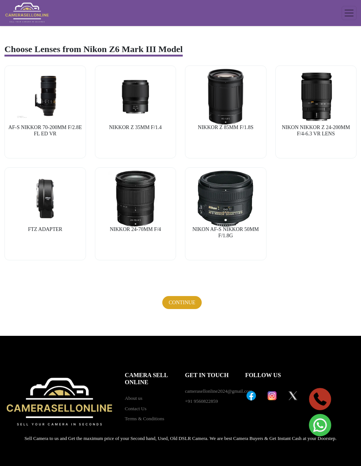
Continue (182, 302)
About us (133, 398)
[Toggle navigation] (349, 13)
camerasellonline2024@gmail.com (218, 391)
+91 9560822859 (201, 401)
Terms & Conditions (144, 418)
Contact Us (135, 408)
